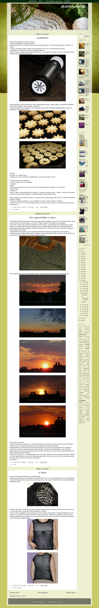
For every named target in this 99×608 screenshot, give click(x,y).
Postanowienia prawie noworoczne (87, 109)
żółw (80, 422)
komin (80, 361)
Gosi (17, 175)
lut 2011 (84, 313)
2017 (82, 267)
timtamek (87, 402)
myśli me (86, 372)
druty (15, 587)
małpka (87, 367)
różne (83, 387)
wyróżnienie (81, 415)
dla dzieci (82, 342)
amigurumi (84, 326)
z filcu (87, 416)
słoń (88, 389)
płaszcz (85, 379)
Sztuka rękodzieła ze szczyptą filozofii (83, 196)
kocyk (88, 359)
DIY (88, 341)
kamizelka (81, 357)
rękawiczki (87, 386)
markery (80, 368)
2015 (82, 271)
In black (42, 472)
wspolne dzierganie (84, 413)
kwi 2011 (84, 309)
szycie (88, 398)
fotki (15, 464)
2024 (82, 252)
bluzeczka (87, 329)
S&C (13, 456)
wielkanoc (81, 410)
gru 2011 (84, 282)
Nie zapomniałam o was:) (43, 217)
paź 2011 (84, 286)
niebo (88, 375)
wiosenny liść (29, 233)
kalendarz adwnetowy (84, 356)
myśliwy (80, 373)
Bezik (17, 456)
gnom (83, 350)
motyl (88, 370)
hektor (80, 353)
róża (80, 387)
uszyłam (86, 405)
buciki (84, 336)
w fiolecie (87, 123)
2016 (82, 269)
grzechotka (87, 350)
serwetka (87, 387)
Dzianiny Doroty (83, 226)
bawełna (80, 329)
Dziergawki (82, 159)
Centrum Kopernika (84, 337)
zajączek (81, 419)
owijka (83, 378)
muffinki (80, 372)
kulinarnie (16, 209)
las (88, 365)
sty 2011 (84, 315)
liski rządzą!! (87, 99)
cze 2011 (84, 304)
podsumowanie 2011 (84, 383)
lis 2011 (84, 284)
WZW (83, 416)
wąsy (85, 408)
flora (85, 348)
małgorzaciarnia (83, 207)
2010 (82, 318)
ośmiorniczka (86, 376)
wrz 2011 (84, 288)
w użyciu (86, 407)
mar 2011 (84, 311)
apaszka (80, 327)
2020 (82, 260)
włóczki (87, 411)
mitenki (84, 370)
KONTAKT (67, 1)
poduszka (81, 384)
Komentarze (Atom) (20, 596)
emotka (85, 346)
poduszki (87, 384)
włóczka (81, 411)
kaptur (88, 357)
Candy (87, 336)
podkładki (87, 381)
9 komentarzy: (31, 585)
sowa (80, 390)
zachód (87, 418)
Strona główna (43, 592)
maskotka (86, 369)
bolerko (87, 331)
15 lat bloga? (86, 211)
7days (80, 326)
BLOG (41, 1)
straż (88, 392)
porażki (80, 386)
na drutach (85, 373)
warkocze (81, 408)
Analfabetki (42, 38)
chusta (84, 339)
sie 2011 (84, 290)
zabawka (81, 418)
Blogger (64, 602)
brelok (81, 336)
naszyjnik (84, 375)
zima (88, 421)
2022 (82, 256)
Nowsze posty (14, 592)
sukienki (81, 395)
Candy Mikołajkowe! (87, 53)
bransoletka (86, 332)
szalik (80, 398)
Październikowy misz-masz (87, 82)
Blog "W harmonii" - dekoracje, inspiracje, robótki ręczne (83, 137)
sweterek (86, 397)
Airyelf (46, 602)
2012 (82, 278)
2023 (82, 254)
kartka (85, 359)
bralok (80, 332)
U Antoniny (82, 150)
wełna (88, 408)
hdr (88, 351)
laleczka (80, 365)
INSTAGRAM (32, 1)
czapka (85, 341)
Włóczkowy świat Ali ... (82, 180)
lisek (80, 367)
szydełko (19, 587)
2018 (82, 265)
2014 (82, 273)
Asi (23, 442)
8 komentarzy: (31, 207)
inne (83, 353)
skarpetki (80, 389)
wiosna (87, 410)
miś (80, 370)
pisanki (80, 379)
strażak (80, 394)
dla (79, 342)
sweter (84, 395)
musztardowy (87, 44)
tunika (38, 476)
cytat (82, 341)
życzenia (83, 422)
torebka (84, 404)
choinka (80, 339)
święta (81, 402)
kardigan (81, 359)
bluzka (80, 331)
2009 (82, 320)
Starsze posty (70, 592)
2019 (82, 262)
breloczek (83, 334)
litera (84, 367)
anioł (88, 326)
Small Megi (82, 217)
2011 (82, 280)
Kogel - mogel (83, 170)
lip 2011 (84, 293)
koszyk (87, 361)
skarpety (85, 389)
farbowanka (81, 348)
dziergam (81, 346)
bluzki (84, 331)
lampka (85, 365)
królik (84, 362)
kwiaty (87, 364)
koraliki (84, 361)
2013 (82, 275)
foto (80, 350)
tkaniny (80, 404)
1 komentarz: (30, 462)
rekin (83, 386)
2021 (82, 258)
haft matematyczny (83, 351)
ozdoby (87, 378)
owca (80, 378)
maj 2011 (84, 306)
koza (80, 362)
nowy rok (81, 376)
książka (87, 362)
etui (88, 346)
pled (83, 379)
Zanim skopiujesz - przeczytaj (53, 1)
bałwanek (87, 327)
